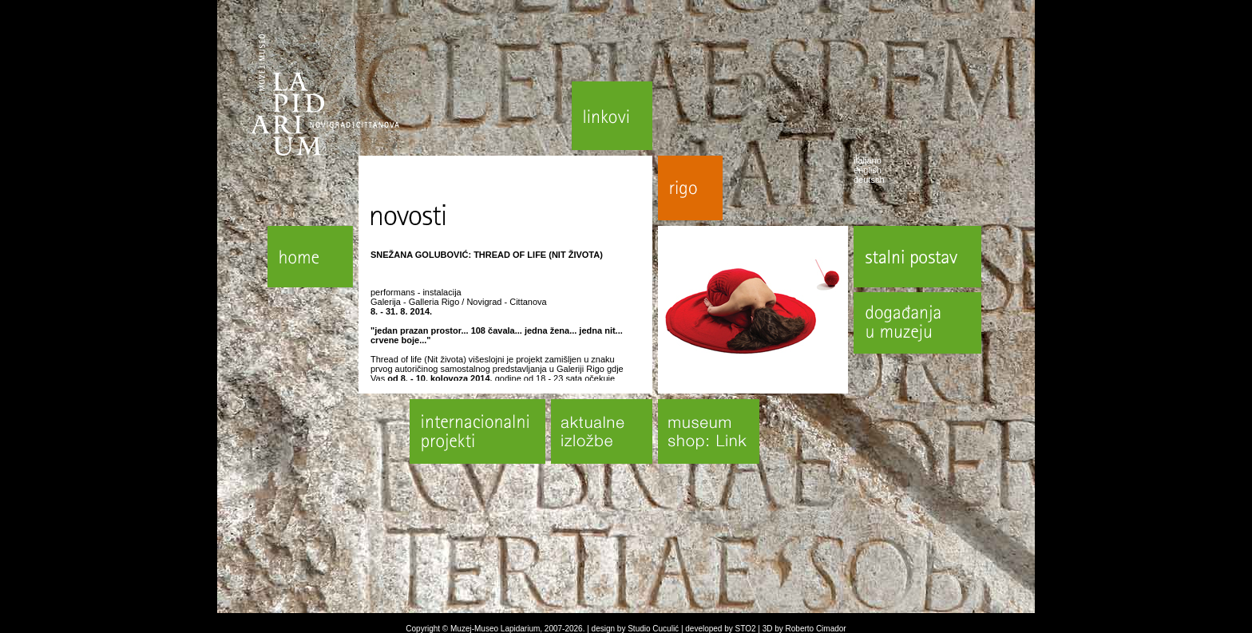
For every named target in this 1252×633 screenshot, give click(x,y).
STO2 (745, 628)
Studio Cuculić (653, 628)
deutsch (869, 179)
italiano (868, 160)
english (868, 170)
